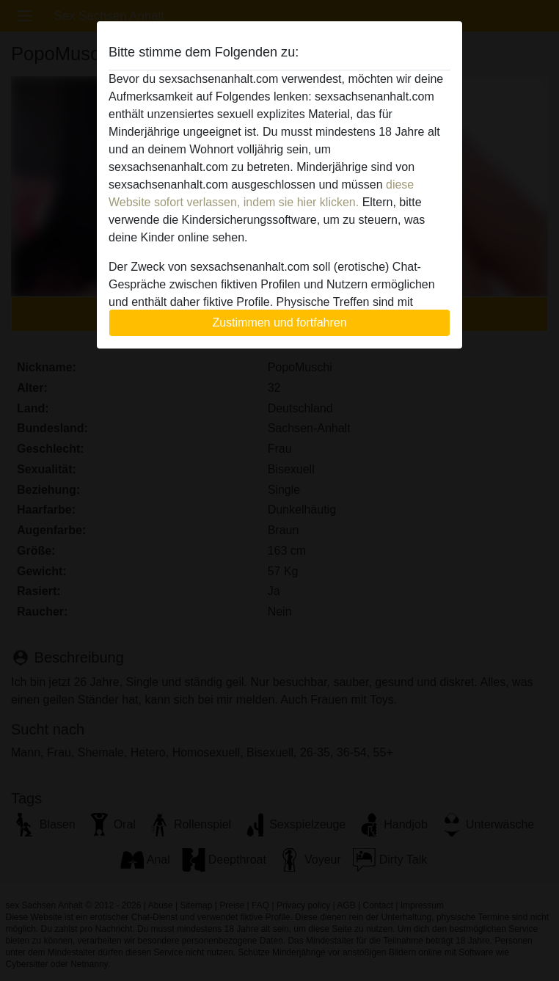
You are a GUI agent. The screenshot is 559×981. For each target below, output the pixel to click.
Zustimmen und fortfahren (279, 322)
